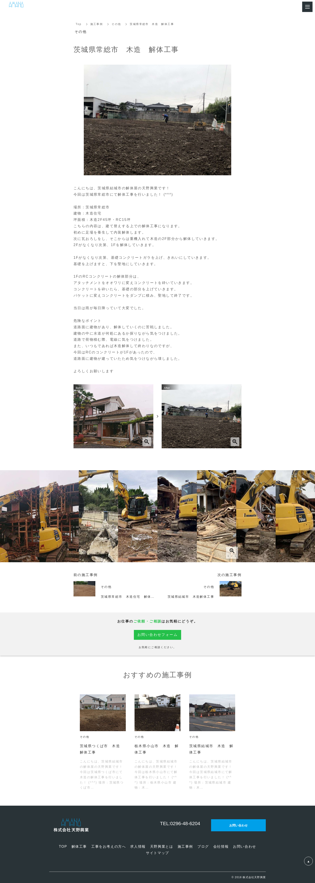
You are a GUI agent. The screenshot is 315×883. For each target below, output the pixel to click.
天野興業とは (161, 846)
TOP (63, 846)
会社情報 (221, 846)
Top (79, 24)
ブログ (203, 846)
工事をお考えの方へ (108, 846)
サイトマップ (157, 853)
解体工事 (79, 846)
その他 (116, 24)
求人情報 (137, 846)
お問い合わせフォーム (157, 635)
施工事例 (96, 24)
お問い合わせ (244, 846)
